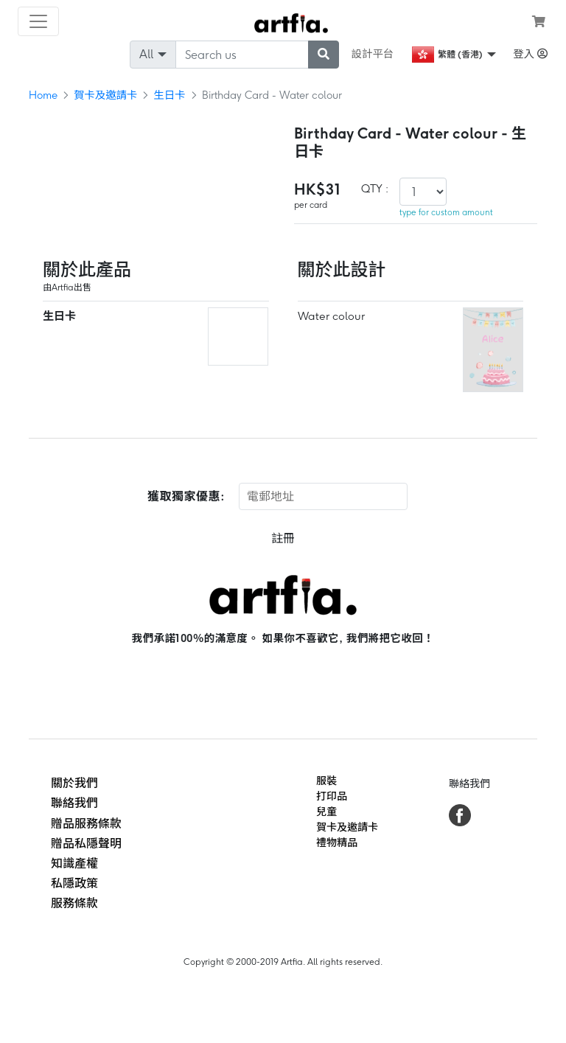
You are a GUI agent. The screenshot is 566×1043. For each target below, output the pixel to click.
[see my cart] (538, 21)
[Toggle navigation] (38, 21)
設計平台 (373, 53)
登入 (530, 53)
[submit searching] (323, 55)
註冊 (283, 538)
